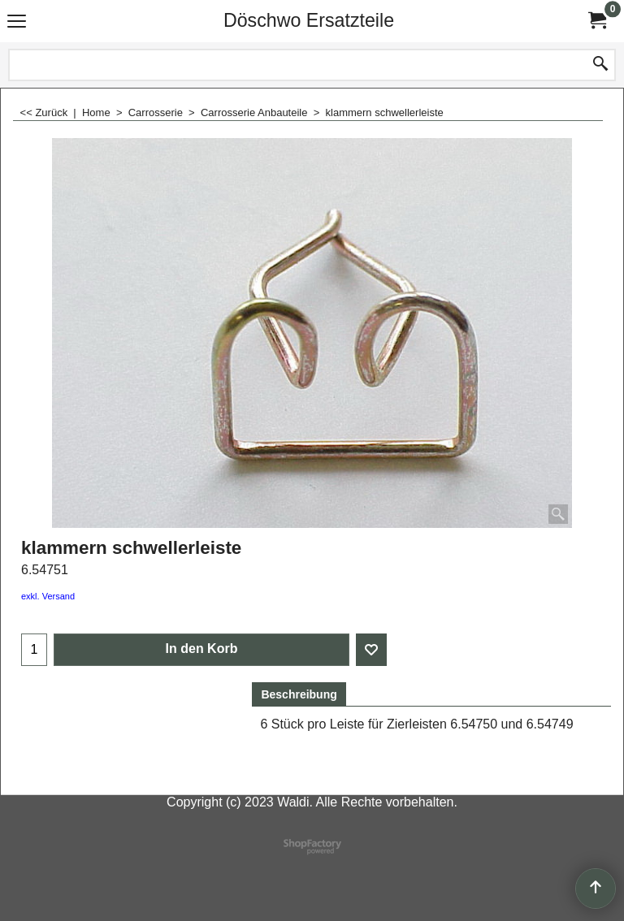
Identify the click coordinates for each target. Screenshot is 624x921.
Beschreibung (298, 694)
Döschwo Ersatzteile (308, 20)
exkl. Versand (48, 596)
